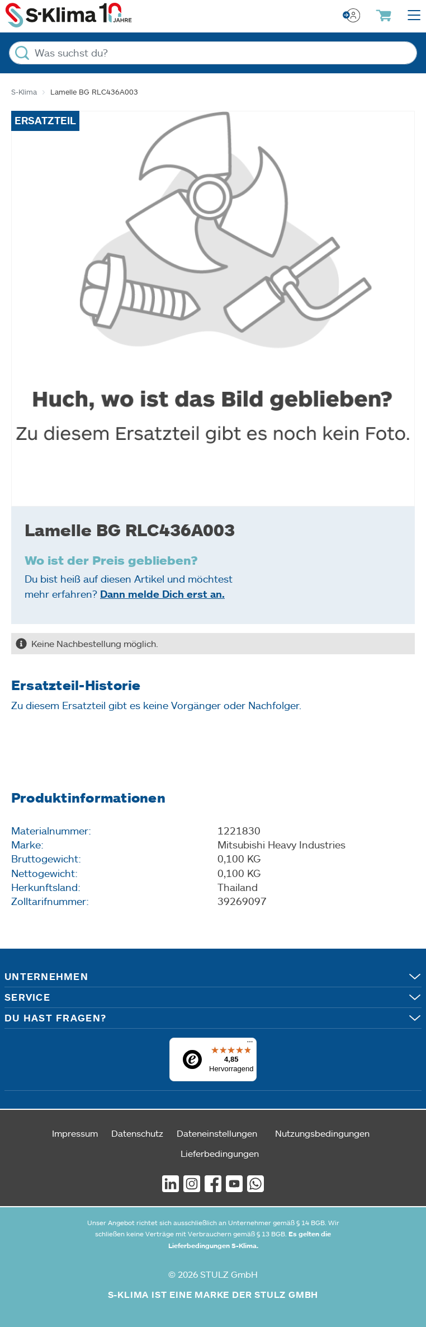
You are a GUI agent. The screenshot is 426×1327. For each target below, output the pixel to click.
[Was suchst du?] (213, 52)
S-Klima (24, 91)
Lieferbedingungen (220, 1153)
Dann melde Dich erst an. (162, 594)
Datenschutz (137, 1133)
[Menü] (250, 1044)
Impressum (75, 1133)
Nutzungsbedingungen (322, 1133)
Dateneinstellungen (217, 1133)
